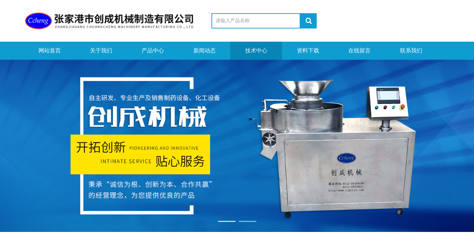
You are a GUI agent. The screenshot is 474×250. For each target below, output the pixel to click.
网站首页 (50, 50)
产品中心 (153, 50)
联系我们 (411, 50)
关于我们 (101, 50)
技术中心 (256, 50)
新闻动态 (204, 50)
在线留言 (359, 50)
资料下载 (308, 50)
